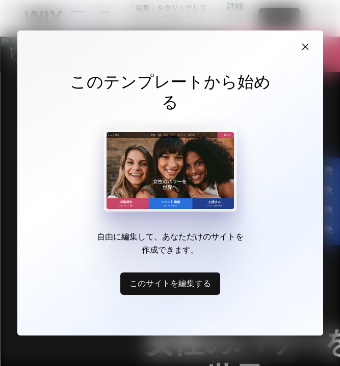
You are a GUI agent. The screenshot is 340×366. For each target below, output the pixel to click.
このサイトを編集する (170, 283)
